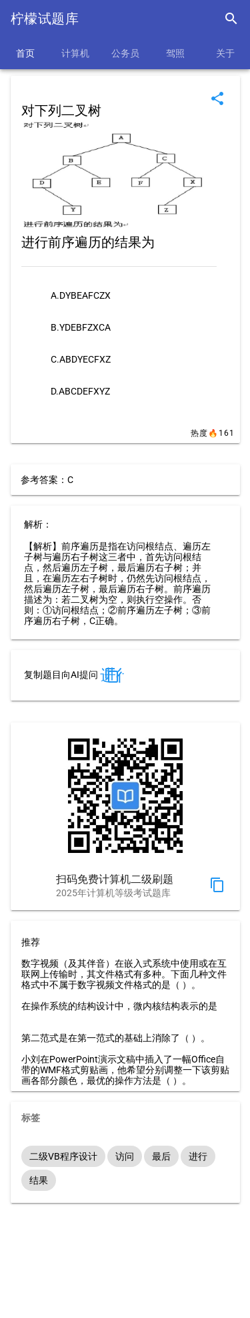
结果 (38, 1180)
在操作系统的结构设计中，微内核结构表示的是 (119, 1006)
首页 (25, 53)
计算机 (75, 53)
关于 (225, 53)
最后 (161, 1156)
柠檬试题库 (45, 19)
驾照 (175, 53)
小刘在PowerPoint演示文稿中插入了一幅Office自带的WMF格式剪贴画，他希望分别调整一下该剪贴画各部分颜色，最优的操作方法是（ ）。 (125, 1070)
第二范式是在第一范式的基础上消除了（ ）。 (115, 1038)
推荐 (30, 942)
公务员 (125, 53)
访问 (124, 1156)
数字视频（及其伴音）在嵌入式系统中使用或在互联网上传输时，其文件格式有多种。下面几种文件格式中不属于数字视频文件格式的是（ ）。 (124, 974)
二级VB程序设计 (63, 1156)
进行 (198, 1156)
